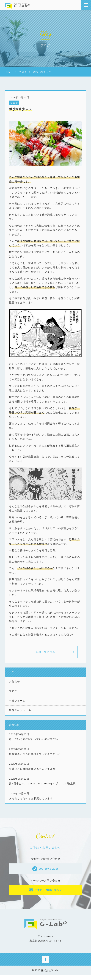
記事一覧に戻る (45, 652)
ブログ (14, 102)
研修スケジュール (20, 710)
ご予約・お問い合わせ (48, 890)
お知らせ (14, 681)
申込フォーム (17, 700)
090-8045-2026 (49, 868)
